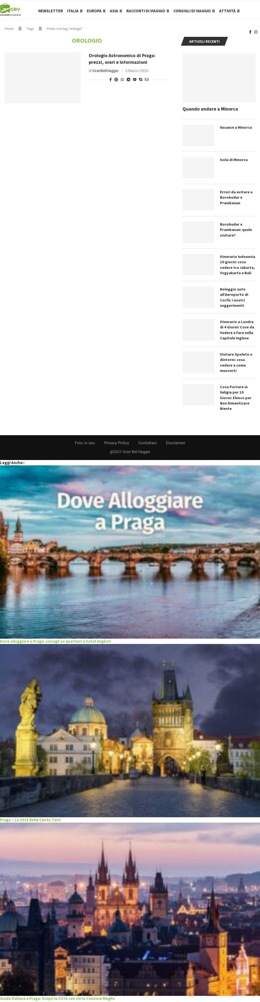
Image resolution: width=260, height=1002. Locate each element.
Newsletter (50, 10)
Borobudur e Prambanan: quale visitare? (236, 231)
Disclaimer (175, 443)
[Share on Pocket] (134, 82)
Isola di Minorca (234, 162)
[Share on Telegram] (128, 82)
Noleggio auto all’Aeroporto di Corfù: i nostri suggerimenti (234, 299)
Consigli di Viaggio (192, 10)
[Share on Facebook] (110, 82)
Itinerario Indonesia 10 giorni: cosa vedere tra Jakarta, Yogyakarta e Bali (237, 267)
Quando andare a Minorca (210, 111)
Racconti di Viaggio (145, 10)
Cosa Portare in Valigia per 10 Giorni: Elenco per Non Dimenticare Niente (235, 398)
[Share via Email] (147, 82)
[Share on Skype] (140, 82)
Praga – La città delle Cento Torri (30, 820)
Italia (73, 10)
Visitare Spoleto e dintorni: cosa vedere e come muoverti (236, 363)
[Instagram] (255, 33)
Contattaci (147, 443)
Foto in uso (85, 443)
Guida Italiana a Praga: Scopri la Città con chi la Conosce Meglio (57, 999)
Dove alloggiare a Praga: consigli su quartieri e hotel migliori (55, 642)
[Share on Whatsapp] (122, 82)
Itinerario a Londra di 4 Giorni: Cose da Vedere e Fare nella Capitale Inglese (237, 331)
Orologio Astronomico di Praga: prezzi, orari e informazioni (122, 61)
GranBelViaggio (105, 73)
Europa (94, 10)
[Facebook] (250, 33)
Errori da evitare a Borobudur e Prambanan (236, 199)
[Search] (257, 11)
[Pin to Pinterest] (116, 82)
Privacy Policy (116, 443)
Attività (227, 10)
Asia (114, 10)
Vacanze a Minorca (236, 129)
